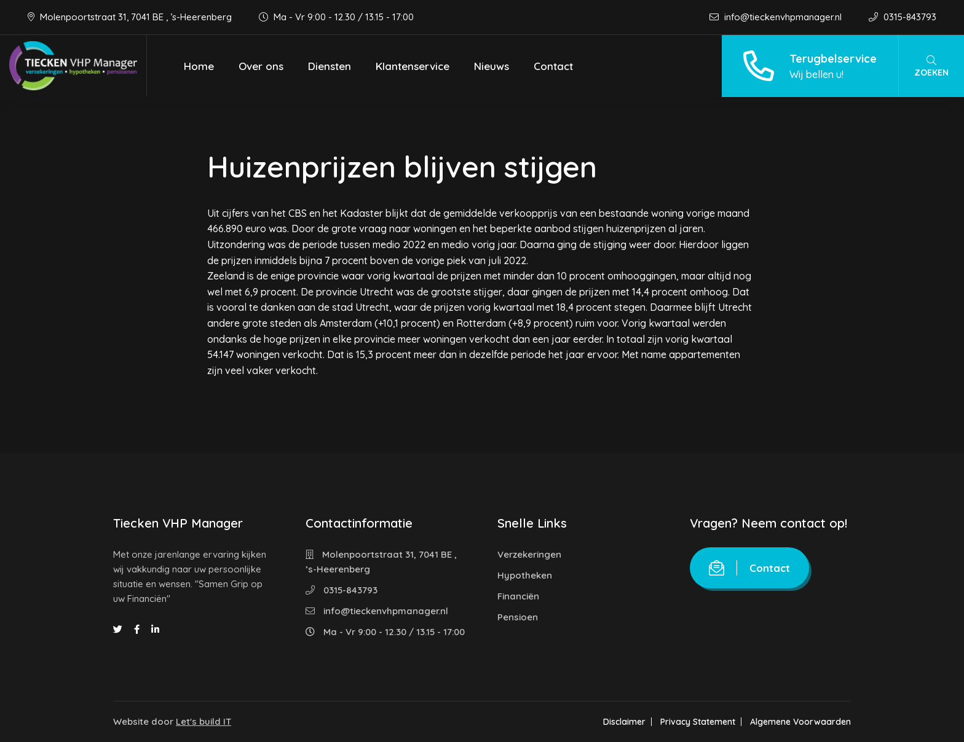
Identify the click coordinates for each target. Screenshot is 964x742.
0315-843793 (902, 17)
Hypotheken (524, 575)
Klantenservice (412, 66)
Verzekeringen (529, 554)
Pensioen (517, 617)
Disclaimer (624, 721)
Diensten (329, 66)
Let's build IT (203, 721)
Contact (553, 66)
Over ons (261, 66)
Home (199, 66)
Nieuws (491, 66)
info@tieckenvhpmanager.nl (776, 17)
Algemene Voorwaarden (800, 721)
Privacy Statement (697, 721)
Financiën (518, 596)
